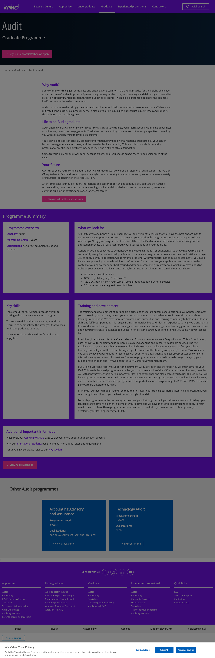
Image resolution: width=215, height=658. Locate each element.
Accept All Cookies (186, 651)
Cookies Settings (142, 651)
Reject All (164, 651)
